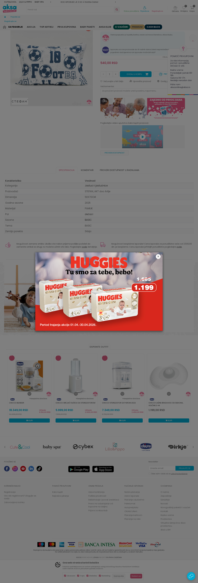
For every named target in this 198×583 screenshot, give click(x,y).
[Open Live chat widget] (191, 576)
